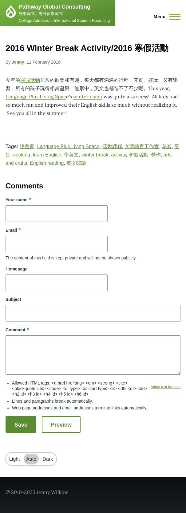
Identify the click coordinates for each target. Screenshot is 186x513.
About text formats (165, 387)
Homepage (17, 268)
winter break (94, 154)
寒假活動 (30, 80)
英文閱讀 (76, 163)
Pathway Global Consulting (54, 7)
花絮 (167, 146)
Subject (13, 299)
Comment (16, 329)
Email (11, 230)
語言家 (27, 146)
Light (14, 459)
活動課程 (112, 146)
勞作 (156, 154)
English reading (47, 163)
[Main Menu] (165, 16)
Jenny (18, 62)
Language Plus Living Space (68, 146)
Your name (16, 199)
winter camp (87, 96)
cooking (21, 154)
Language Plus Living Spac (36, 96)
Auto (31, 459)
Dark (48, 459)
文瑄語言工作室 (142, 146)
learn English (47, 154)
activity (118, 154)
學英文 (71, 154)
